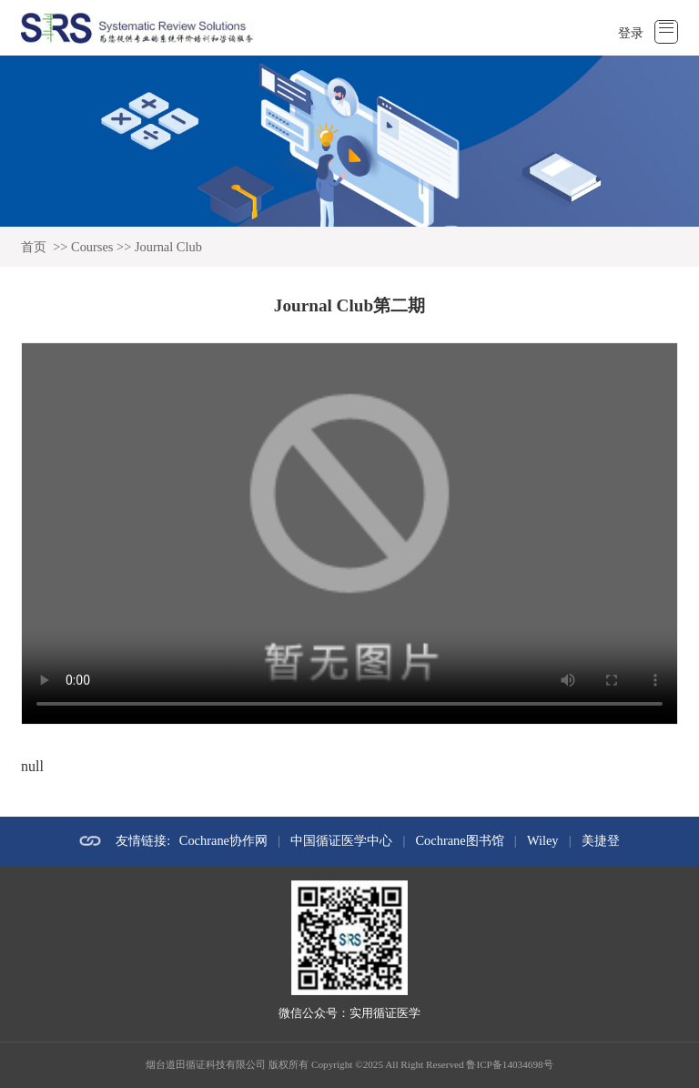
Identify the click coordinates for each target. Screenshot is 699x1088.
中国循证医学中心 (341, 840)
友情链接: (143, 840)
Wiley (543, 840)
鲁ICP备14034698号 (509, 1064)
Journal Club (168, 246)
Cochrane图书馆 (460, 840)
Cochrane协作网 (223, 840)
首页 (33, 246)
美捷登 (601, 840)
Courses (92, 246)
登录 (630, 32)
